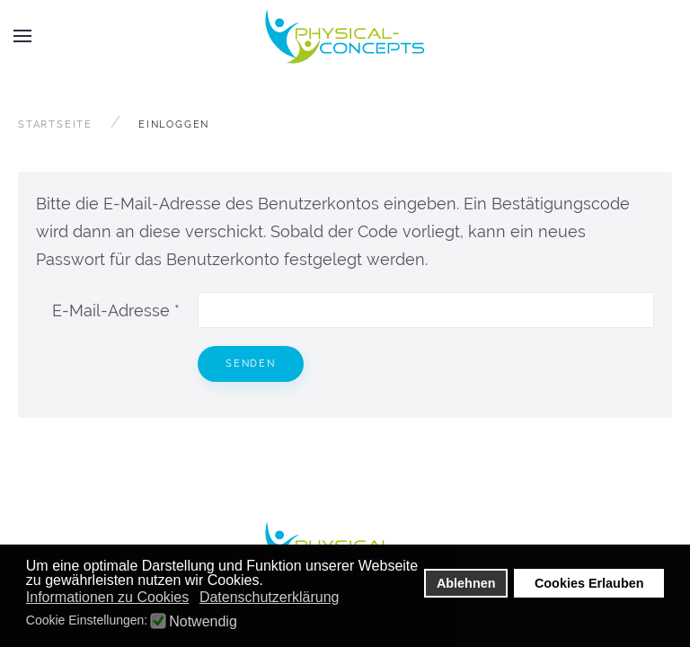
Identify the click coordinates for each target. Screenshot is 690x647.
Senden (251, 363)
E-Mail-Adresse (116, 310)
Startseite (55, 124)
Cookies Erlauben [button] (589, 583)
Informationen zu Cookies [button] (107, 597)
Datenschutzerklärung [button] (269, 597)
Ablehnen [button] (466, 583)
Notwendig (203, 622)
